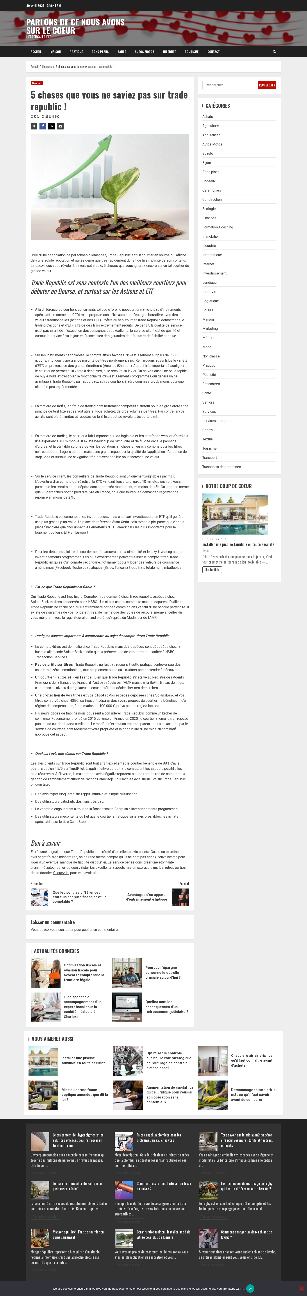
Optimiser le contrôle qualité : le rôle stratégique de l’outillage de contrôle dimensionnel (128, 1061)
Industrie (209, 246)
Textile (207, 439)
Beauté (207, 153)
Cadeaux (209, 181)
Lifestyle (209, 292)
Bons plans (100, 51)
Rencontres (211, 384)
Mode (206, 347)
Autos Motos (144, 51)
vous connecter (61, 930)
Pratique (76, 51)
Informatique (212, 255)
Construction (212, 199)
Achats (207, 117)
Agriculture (210, 126)
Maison (55, 51)
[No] (301, 1288)
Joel (37, 116)
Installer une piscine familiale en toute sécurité (238, 544)
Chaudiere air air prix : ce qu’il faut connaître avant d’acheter (213, 1061)
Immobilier (210, 236)
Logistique (210, 301)
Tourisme (192, 51)
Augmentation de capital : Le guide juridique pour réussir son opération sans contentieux (128, 1095)
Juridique (209, 282)
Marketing (210, 329)
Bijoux (207, 163)
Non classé (211, 356)
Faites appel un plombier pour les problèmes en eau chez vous (159, 1137)
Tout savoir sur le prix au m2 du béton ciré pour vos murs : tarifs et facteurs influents (247, 1140)
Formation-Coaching (217, 227)
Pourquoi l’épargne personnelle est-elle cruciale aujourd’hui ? (127, 973)
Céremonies (211, 190)
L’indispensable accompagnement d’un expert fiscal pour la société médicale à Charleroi (46, 1007)
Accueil (36, 51)
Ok (250, 1288)
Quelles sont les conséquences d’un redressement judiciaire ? (127, 1007)
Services (209, 411)
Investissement (214, 273)
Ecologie (209, 209)
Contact (213, 51)
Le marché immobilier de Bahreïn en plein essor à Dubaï (77, 1186)
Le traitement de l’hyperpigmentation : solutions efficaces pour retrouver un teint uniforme (79, 1140)
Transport (209, 458)
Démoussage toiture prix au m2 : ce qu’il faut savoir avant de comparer (213, 1095)
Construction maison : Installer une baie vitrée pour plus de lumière (163, 1234)
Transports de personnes (221, 467)
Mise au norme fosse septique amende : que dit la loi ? (43, 1095)
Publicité (209, 375)
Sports (207, 430)
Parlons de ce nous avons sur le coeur (75, 26)
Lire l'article (212, 569)
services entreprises (218, 421)
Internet (169, 51)
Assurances (211, 135)
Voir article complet (45, 1173)
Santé (122, 51)
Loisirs (207, 310)
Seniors (208, 402)
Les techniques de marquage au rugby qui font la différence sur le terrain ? (246, 1186)
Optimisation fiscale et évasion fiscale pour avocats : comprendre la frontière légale (46, 973)
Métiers (208, 338)
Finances (36, 83)
